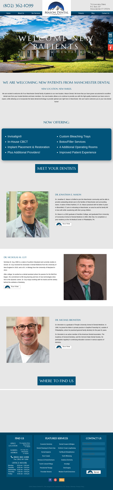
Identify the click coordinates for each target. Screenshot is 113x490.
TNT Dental (66, 486)
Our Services (36, 13)
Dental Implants (46, 452)
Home (8, 13)
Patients (81, 13)
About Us (21, 13)
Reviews (110, 41)
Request (110, 35)
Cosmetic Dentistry (46, 444)
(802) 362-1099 (18, 5)
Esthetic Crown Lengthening (67, 448)
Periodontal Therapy (46, 468)
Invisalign (67, 464)
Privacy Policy (80, 486)
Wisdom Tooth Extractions (67, 472)
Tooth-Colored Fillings (46, 464)
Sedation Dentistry (67, 460)
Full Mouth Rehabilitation (67, 452)
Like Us (110, 47)
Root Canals (46, 456)
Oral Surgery (67, 468)
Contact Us (105, 13)
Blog (92, 13)
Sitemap (72, 486)
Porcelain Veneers (46, 472)
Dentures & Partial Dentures (46, 460)
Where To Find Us (56, 381)
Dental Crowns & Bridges (67, 444)
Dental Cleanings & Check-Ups (46, 448)
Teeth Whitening (67, 456)
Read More (66, 224)
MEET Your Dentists (56, 168)
